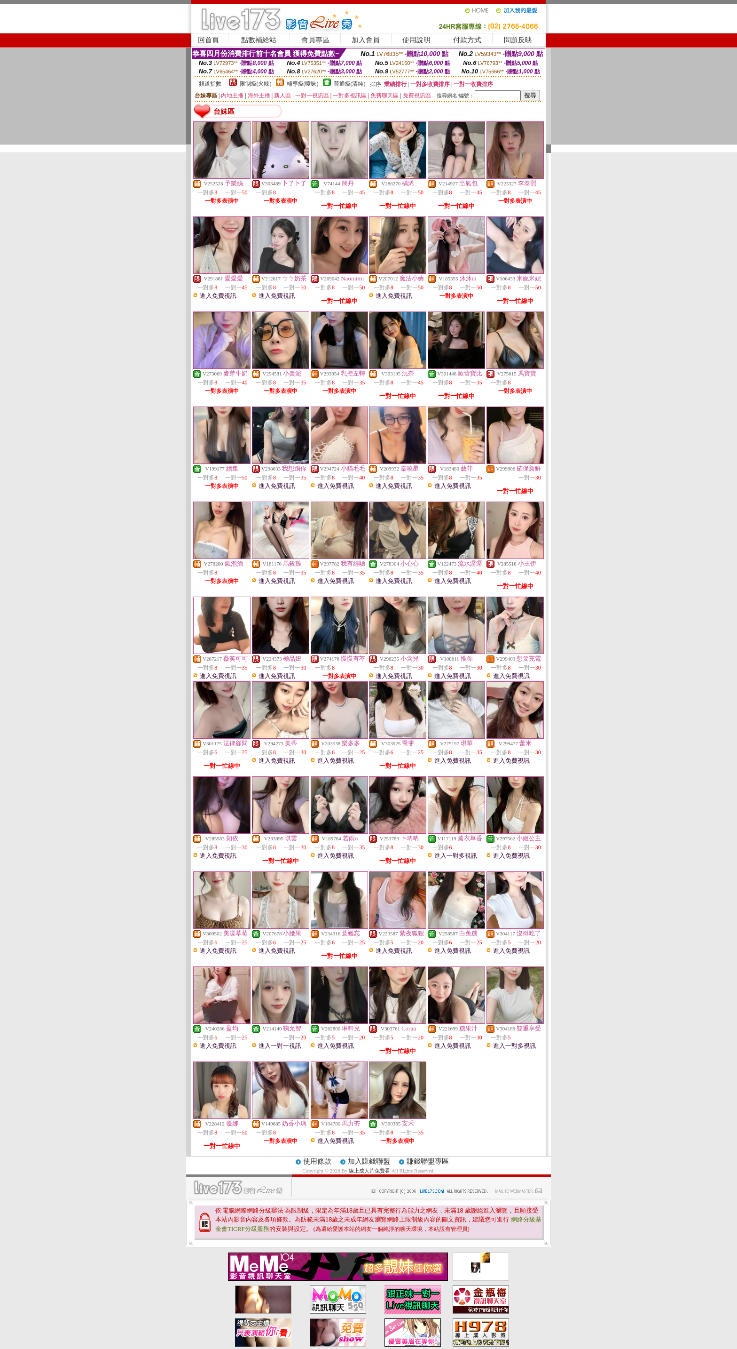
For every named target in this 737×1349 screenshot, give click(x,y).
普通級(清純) (350, 83)
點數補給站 (258, 40)
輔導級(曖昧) (303, 83)
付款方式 (467, 40)
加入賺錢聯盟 (369, 1161)
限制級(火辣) (256, 83)
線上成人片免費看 (370, 1170)
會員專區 (315, 40)
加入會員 (366, 40)
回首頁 (208, 40)
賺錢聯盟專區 (428, 1161)
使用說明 (416, 40)
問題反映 (518, 40)
